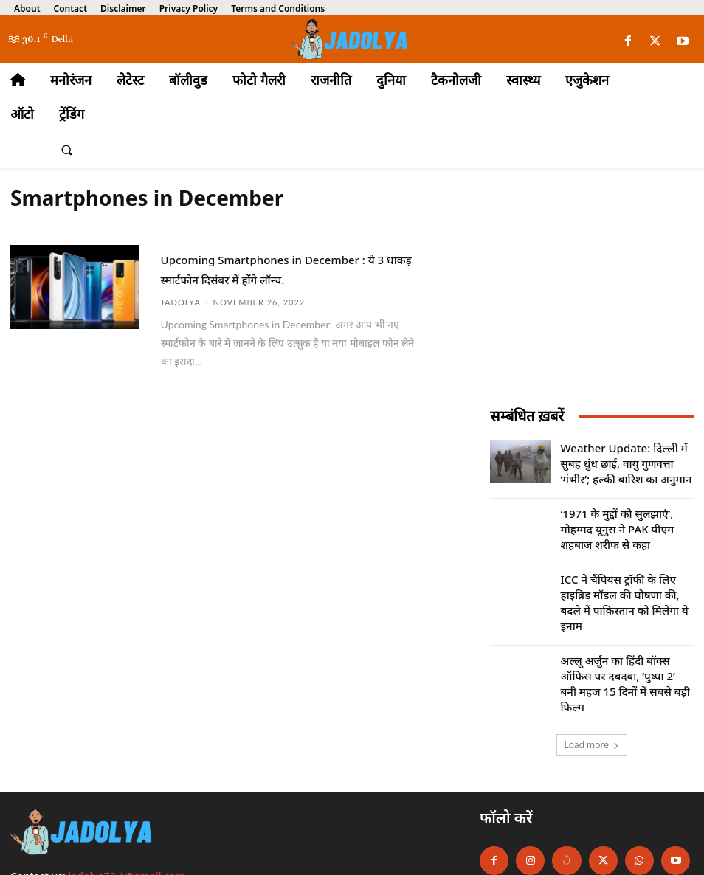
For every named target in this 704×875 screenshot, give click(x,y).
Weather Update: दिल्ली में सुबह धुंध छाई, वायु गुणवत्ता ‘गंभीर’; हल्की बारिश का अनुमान (621, 458)
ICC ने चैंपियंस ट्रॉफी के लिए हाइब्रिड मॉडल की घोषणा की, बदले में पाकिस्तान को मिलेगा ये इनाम (626, 573)
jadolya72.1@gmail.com (127, 813)
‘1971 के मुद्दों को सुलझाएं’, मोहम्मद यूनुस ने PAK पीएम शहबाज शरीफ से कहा (621, 516)
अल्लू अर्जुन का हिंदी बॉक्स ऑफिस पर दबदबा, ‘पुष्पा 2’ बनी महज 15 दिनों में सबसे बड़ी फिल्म (624, 631)
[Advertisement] (592, 299)
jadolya (181, 317)
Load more (592, 681)
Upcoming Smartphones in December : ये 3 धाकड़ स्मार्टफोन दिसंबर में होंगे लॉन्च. (285, 277)
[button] (66, 150)
